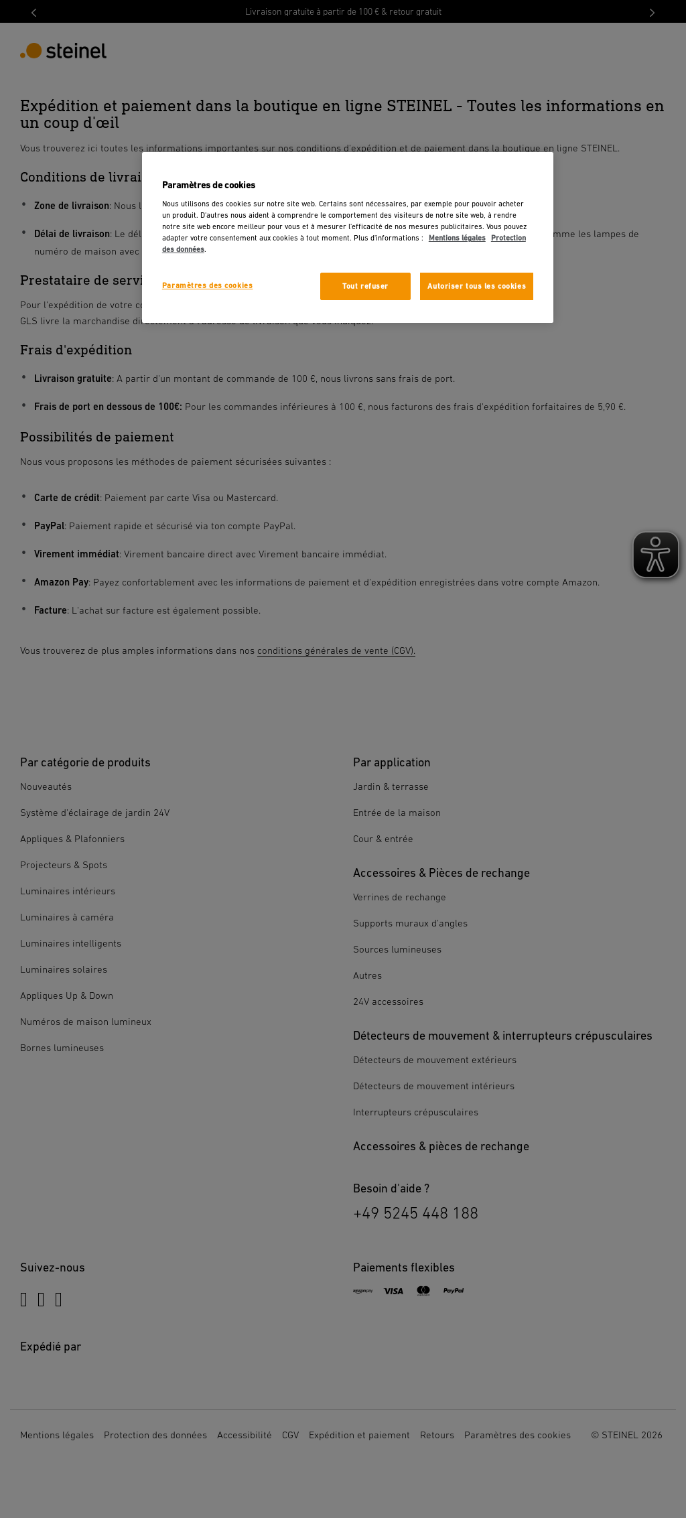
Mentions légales (457, 238)
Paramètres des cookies (207, 285)
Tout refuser (365, 286)
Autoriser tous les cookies (476, 286)
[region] (347, 238)
